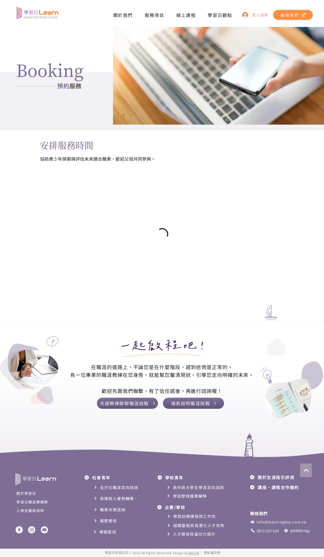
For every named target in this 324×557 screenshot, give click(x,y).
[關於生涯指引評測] (279, 477)
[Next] (306, 470)
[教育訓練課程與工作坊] (202, 516)
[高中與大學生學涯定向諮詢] (197, 487)
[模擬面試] (119, 532)
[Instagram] (31, 529)
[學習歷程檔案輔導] (193, 496)
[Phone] (252, 530)
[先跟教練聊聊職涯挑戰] (127, 403)
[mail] (252, 522)
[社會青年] (107, 477)
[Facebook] (19, 529)
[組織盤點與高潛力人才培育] (202, 525)
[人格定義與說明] (41, 510)
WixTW (194, 552)
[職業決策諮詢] (120, 509)
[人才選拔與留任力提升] (201, 534)
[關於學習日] (41, 493)
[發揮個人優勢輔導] (123, 498)
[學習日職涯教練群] (41, 502)
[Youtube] (44, 529)
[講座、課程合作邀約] (279, 487)
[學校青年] (180, 477)
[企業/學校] (180, 507)
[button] (123, 15)
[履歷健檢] (120, 520)
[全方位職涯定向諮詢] (120, 487)
